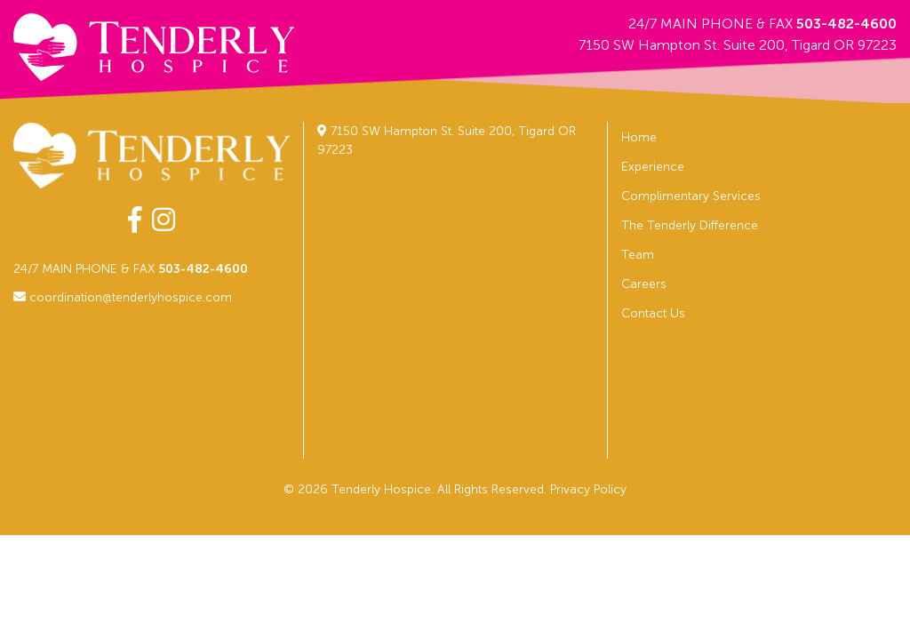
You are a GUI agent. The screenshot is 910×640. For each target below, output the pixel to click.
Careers (644, 284)
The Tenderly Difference (689, 225)
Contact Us (653, 313)
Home (639, 137)
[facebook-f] (134, 220)
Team (637, 254)
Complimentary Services (691, 196)
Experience (652, 166)
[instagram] (163, 220)
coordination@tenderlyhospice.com (122, 297)
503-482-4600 (846, 23)
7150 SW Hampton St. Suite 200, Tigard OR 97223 (738, 44)
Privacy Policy (588, 489)
